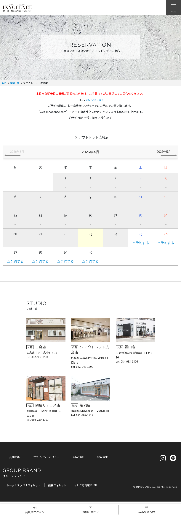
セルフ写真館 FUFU (85, 485)
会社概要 (14, 457)
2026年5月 (164, 151)
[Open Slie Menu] (173, 7)
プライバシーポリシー (46, 457)
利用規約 (78, 457)
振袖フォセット (57, 485)
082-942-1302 (94, 100)
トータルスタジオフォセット (24, 485)
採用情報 (102, 457)
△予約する (140, 243)
